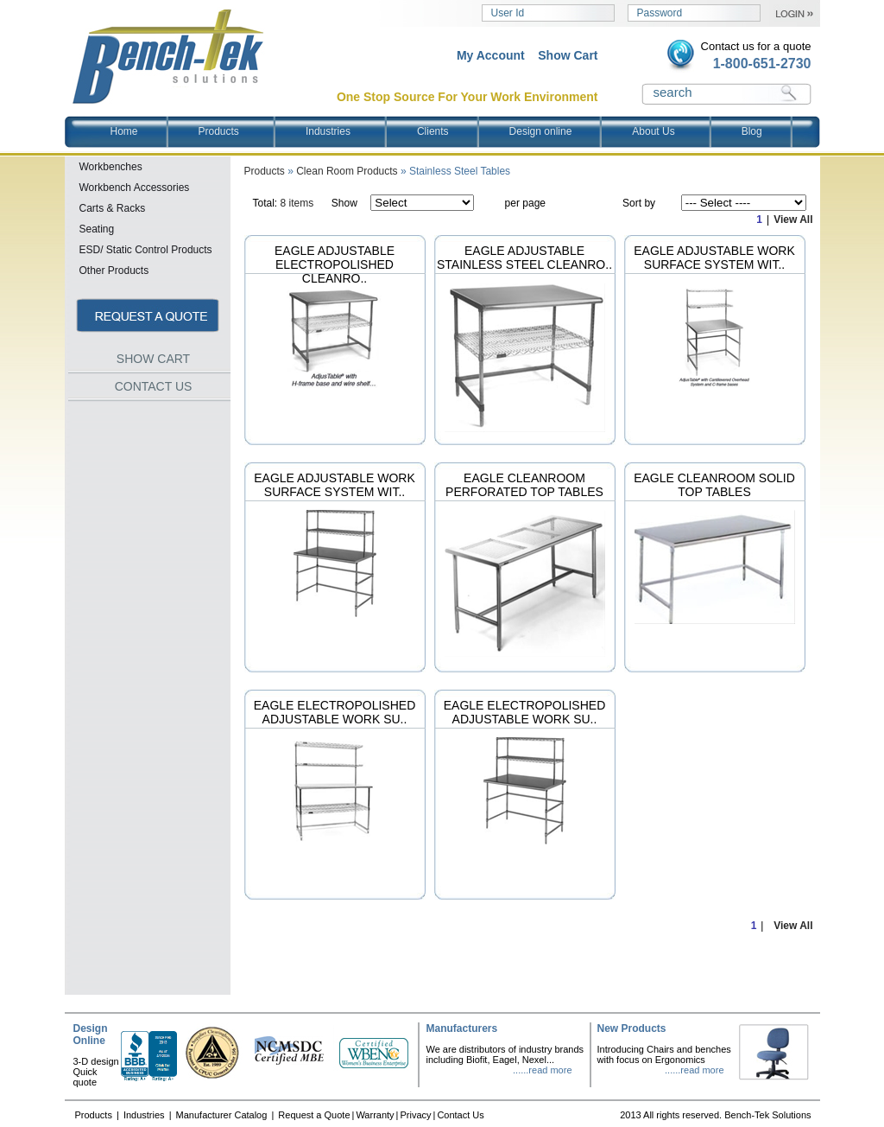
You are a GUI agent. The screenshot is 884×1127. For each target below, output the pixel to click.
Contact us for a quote (756, 46)
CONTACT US (154, 386)
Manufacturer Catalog (223, 1115)
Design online (540, 131)
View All (793, 219)
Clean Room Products (346, 171)
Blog (752, 131)
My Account (491, 55)
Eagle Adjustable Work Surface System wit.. (714, 257)
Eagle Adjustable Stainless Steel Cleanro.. (524, 257)
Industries (343, 131)
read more (549, 1070)
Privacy (415, 1115)
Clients (433, 131)
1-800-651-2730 (762, 63)
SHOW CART (153, 359)
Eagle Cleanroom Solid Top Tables (714, 485)
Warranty (375, 1115)
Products (234, 131)
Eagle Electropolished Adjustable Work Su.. (335, 712)
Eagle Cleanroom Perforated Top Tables (524, 485)
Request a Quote (314, 1115)
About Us (668, 131)
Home (124, 131)
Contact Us (460, 1115)
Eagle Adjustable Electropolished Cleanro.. (335, 264)
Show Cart (567, 55)
